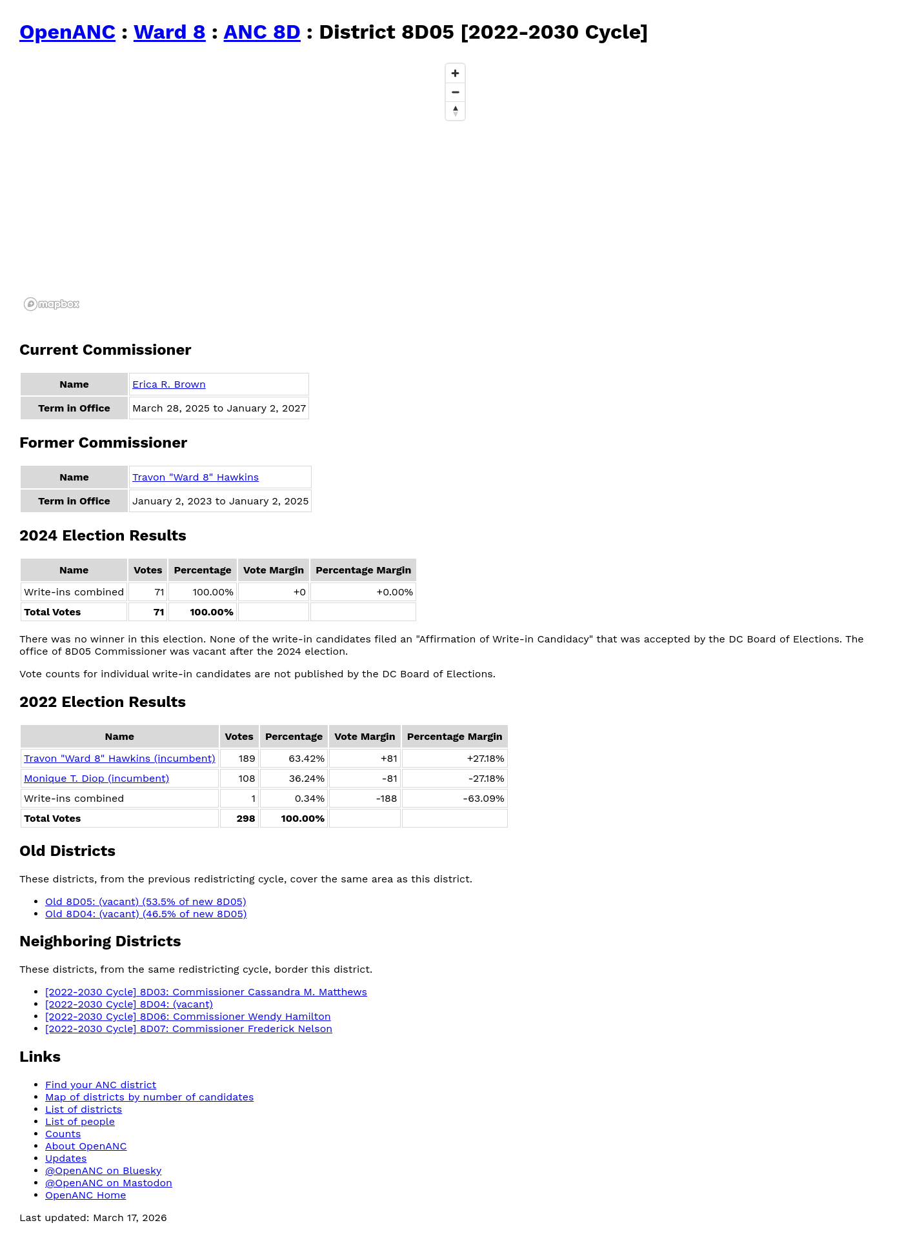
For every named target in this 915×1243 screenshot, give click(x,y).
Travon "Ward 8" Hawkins (195, 477)
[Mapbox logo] (51, 304)
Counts (63, 1134)
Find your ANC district (100, 1085)
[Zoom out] (455, 92)
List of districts (83, 1109)
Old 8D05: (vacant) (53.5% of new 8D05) (145, 901)
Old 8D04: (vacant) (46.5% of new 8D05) (145, 914)
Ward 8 (170, 31)
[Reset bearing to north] (455, 110)
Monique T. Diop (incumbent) (96, 778)
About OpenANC (86, 1146)
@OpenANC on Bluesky (103, 1170)
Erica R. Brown (169, 384)
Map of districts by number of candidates (149, 1097)
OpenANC (67, 31)
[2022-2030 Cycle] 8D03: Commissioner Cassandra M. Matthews (206, 992)
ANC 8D (262, 31)
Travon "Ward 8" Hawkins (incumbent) (120, 758)
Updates (65, 1158)
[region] (245, 186)
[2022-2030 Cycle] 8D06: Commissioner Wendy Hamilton (188, 1016)
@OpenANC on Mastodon (108, 1183)
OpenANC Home (85, 1195)
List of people (80, 1121)
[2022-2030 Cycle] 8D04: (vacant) (129, 1004)
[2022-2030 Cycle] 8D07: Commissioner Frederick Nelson (188, 1028)
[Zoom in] (455, 73)
